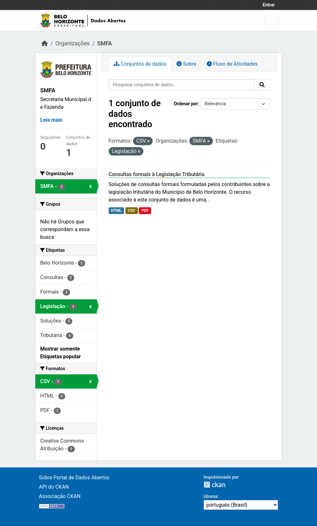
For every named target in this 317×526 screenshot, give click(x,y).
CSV (131, 210)
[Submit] (262, 84)
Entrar (269, 4)
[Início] (44, 43)
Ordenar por (186, 103)
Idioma (210, 496)
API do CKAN (54, 487)
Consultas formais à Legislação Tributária (157, 174)
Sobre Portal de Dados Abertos (74, 477)
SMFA (104, 43)
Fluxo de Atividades (232, 64)
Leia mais (51, 120)
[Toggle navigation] (271, 20)
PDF (145, 210)
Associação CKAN (60, 496)
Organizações (72, 43)
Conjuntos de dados (140, 64)
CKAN (214, 484)
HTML (116, 210)
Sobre (186, 64)
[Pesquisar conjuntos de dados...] (182, 84)
